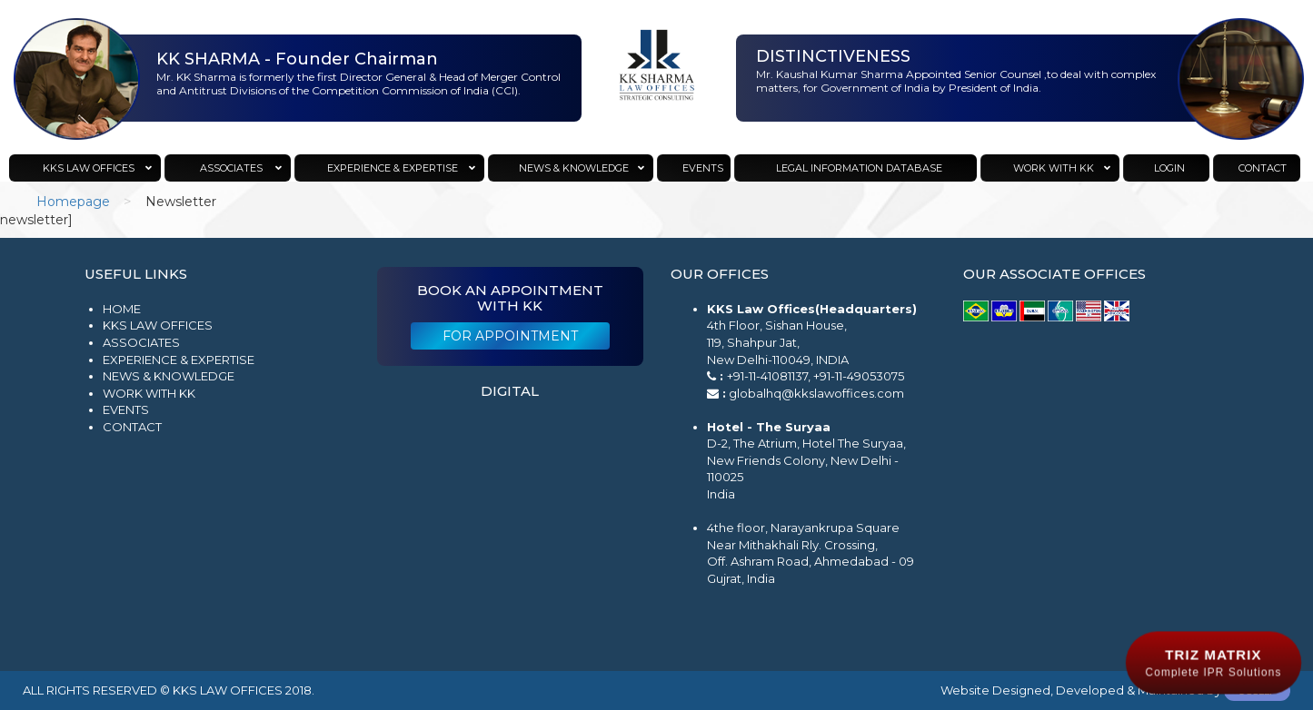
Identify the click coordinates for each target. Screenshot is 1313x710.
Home (122, 308)
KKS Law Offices (158, 325)
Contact (132, 426)
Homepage (73, 201)
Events (126, 409)
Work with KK (149, 393)
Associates (141, 342)
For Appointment (510, 336)
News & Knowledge (168, 376)
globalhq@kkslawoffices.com (816, 393)
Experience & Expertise (178, 359)
